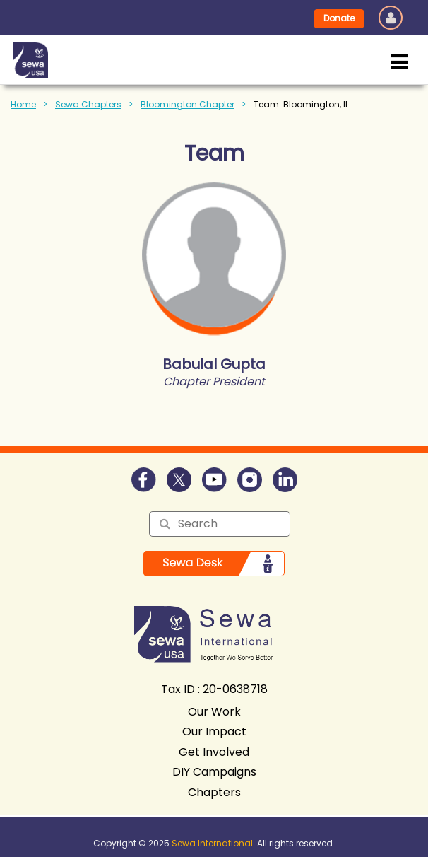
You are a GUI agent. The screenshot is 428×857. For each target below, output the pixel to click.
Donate (339, 18)
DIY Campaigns (214, 772)
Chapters (214, 792)
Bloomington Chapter (187, 104)
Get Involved (214, 752)
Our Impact (214, 731)
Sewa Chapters (88, 104)
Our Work (214, 712)
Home (23, 104)
